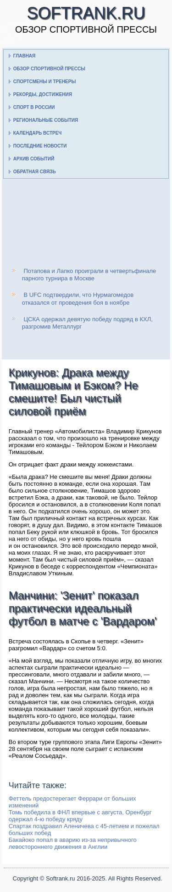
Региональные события (45, 120)
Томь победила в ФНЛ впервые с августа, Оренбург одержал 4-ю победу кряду (80, 816)
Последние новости (40, 145)
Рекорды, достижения (42, 94)
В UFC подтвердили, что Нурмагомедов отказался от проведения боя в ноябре (77, 298)
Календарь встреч (37, 133)
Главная (24, 55)
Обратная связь (34, 171)
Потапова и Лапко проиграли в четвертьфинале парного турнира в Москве (89, 274)
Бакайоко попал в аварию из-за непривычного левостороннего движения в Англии (73, 843)
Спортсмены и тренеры (44, 81)
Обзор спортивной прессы (49, 68)
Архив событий (34, 158)
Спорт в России (34, 107)
